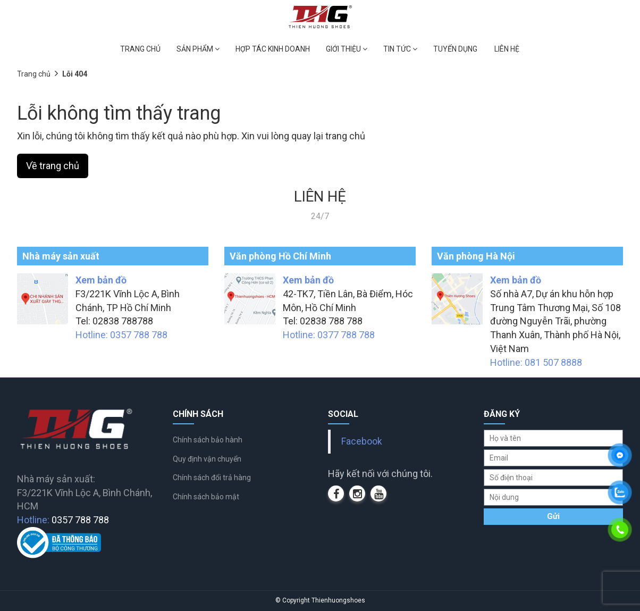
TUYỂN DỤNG (455, 49)
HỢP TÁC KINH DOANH (272, 49)
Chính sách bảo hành (207, 440)
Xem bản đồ (101, 280)
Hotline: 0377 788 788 (329, 334)
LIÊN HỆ (506, 49)
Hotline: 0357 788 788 (121, 334)
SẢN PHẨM (198, 49)
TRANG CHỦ (140, 49)
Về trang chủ (52, 165)
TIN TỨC (400, 49)
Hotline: (63, 519)
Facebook (361, 441)
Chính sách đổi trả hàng (212, 477)
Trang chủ (33, 74)
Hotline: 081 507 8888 (536, 362)
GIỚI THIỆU (346, 49)
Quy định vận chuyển (207, 459)
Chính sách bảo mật (206, 496)
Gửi (553, 516)
